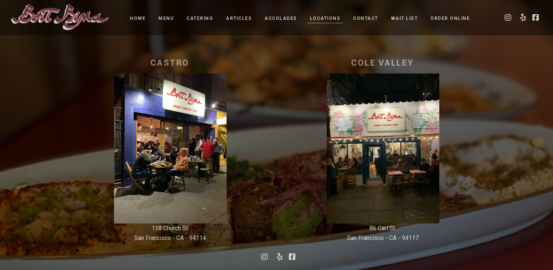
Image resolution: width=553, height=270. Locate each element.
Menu (166, 18)
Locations (325, 18)
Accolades (280, 18)
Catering (199, 18)
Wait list (404, 18)
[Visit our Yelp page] (522, 17)
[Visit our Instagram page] (508, 17)
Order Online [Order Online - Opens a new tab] (450, 18)
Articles (239, 18)
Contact (365, 18)
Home (138, 18)
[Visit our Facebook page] (536, 17)
